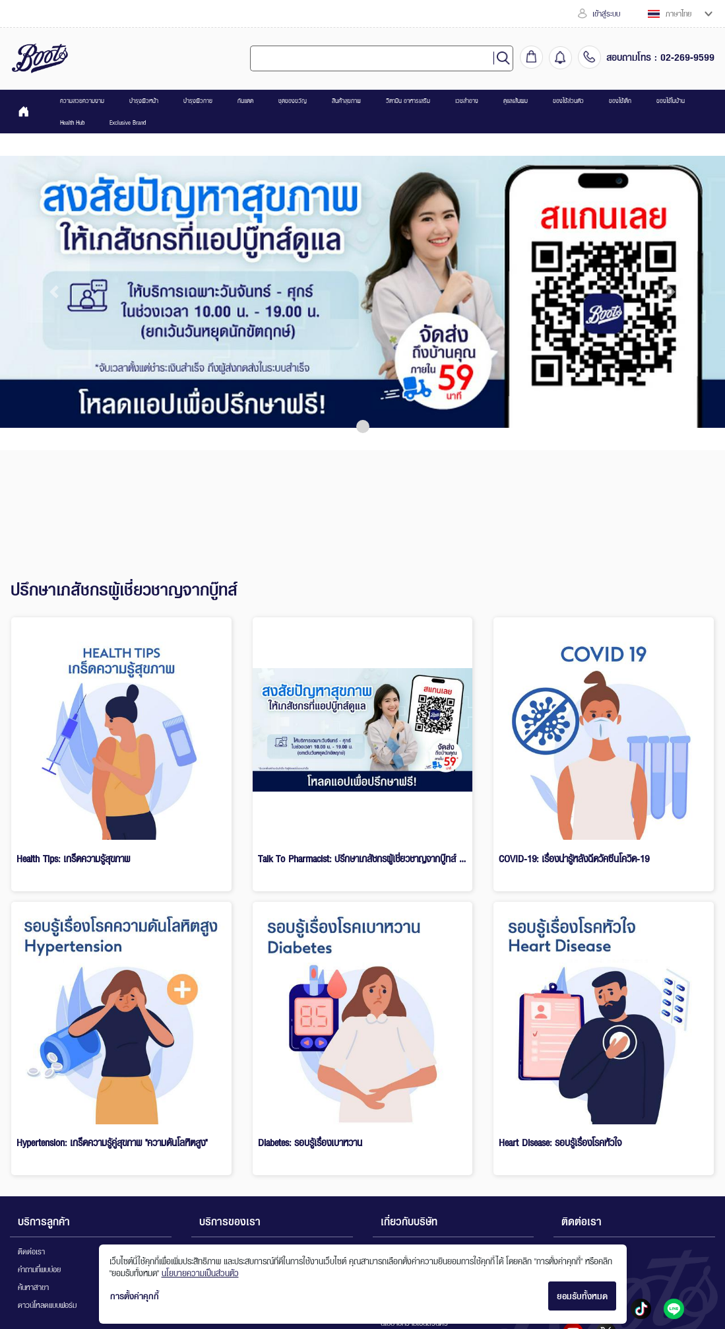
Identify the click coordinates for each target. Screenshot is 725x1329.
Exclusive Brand (128, 122)
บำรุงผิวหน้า (143, 100)
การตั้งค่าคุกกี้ (134, 1296)
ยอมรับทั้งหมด (582, 1296)
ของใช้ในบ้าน (670, 100)
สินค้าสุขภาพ (346, 100)
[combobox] (377, 58)
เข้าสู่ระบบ (599, 13)
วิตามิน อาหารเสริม (408, 100)
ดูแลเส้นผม (515, 100)
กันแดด (245, 100)
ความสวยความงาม (82, 100)
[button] (54, 291)
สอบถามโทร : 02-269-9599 (660, 56)
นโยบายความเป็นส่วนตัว (200, 1273)
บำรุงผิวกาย (197, 100)
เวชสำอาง (466, 100)
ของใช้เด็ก (620, 100)
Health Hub (72, 122)
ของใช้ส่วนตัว (568, 100)
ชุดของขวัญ (292, 100)
